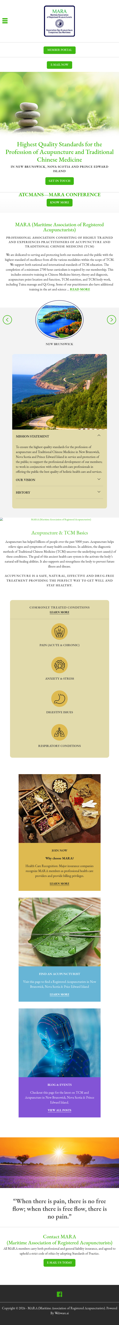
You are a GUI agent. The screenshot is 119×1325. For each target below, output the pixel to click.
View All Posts (59, 1110)
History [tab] (58, 492)
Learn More (59, 612)
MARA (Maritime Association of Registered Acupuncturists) (66, 1308)
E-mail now (59, 64)
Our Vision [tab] (58, 479)
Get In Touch (59, 181)
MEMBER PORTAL (59, 50)
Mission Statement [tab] (58, 436)
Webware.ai (62, 1313)
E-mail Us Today (59, 1262)
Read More (80, 289)
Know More (59, 202)
